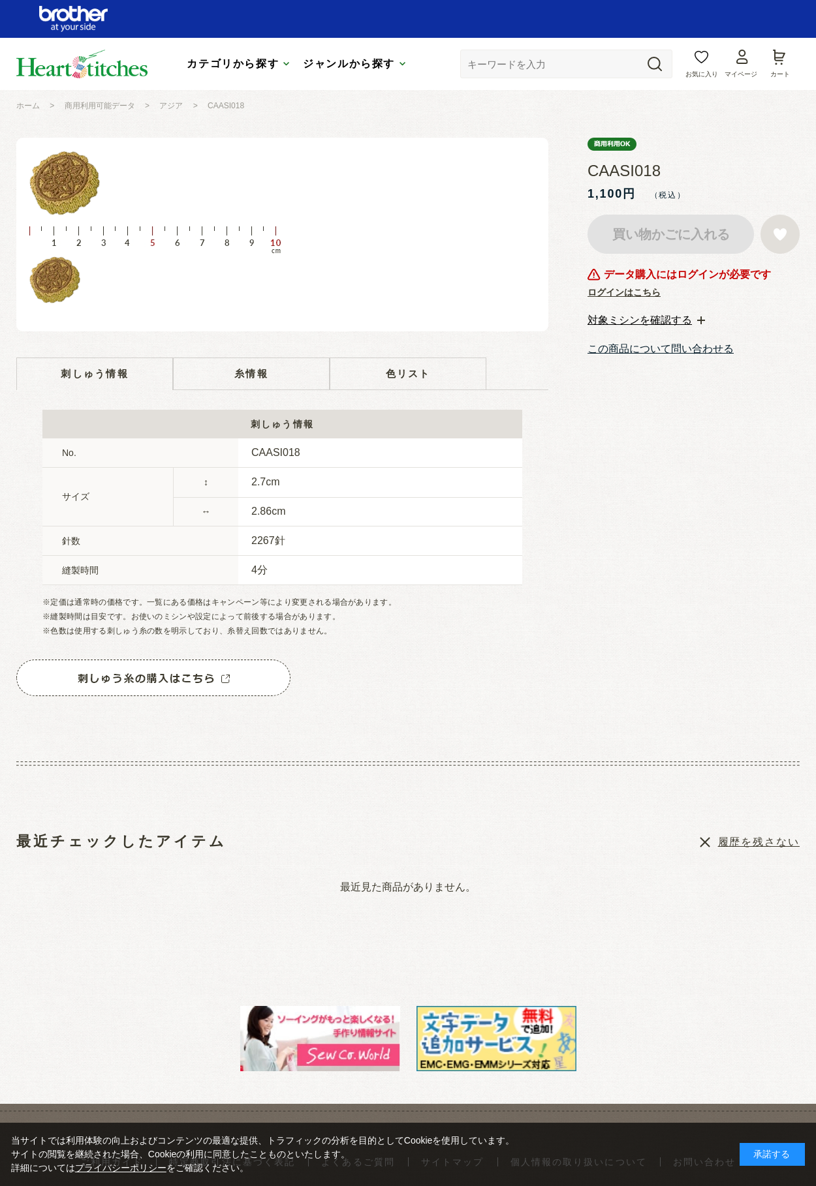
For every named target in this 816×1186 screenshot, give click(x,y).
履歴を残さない (759, 841)
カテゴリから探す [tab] (233, 63)
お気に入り (701, 74)
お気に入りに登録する (780, 234)
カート (780, 74)
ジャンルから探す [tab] (349, 63)
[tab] (646, 320)
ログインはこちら (624, 292)
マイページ (741, 74)
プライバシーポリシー (120, 1168)
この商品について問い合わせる (661, 348)
